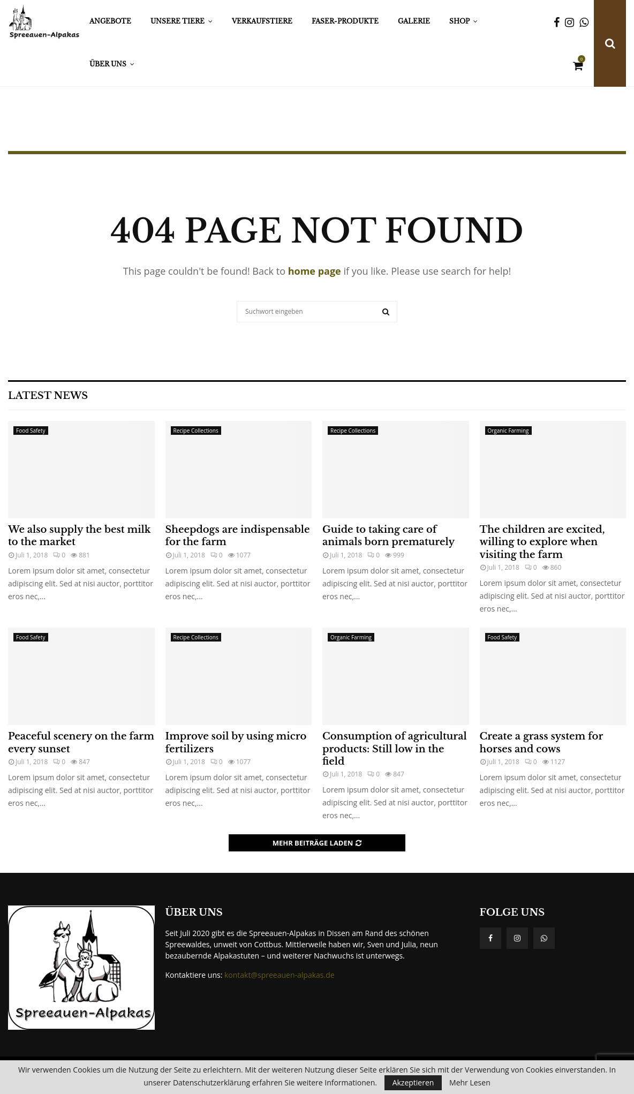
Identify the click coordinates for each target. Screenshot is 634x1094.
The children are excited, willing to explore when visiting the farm (542, 542)
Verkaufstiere (262, 21)
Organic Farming (508, 430)
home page (314, 271)
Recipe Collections (195, 430)
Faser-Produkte (345, 21)
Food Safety (31, 430)
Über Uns (107, 64)
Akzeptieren (413, 1082)
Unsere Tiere (177, 21)
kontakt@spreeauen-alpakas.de (279, 975)
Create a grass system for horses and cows (541, 742)
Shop (459, 21)
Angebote (110, 21)
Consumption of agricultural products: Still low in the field (394, 748)
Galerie (414, 21)
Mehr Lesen (469, 1083)
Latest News (48, 396)
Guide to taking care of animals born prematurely (388, 536)
